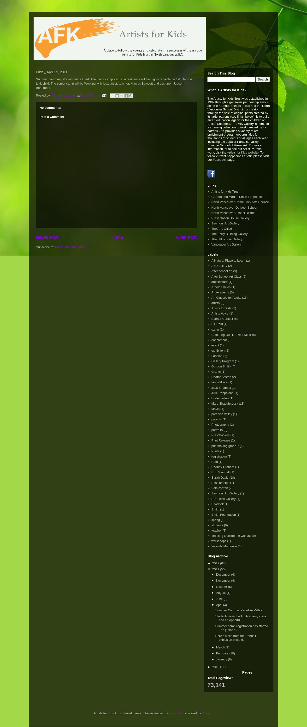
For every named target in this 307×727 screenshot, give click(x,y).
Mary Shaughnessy (224, 403)
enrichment (219, 340)
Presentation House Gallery (230, 218)
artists (215, 303)
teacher (216, 530)
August (221, 593)
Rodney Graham (222, 467)
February (223, 653)
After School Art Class (226, 276)
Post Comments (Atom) (71, 247)
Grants (216, 371)
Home (117, 237)
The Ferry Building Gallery (229, 234)
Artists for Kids (221, 308)
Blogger (207, 713)
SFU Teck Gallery (223, 499)
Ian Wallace (219, 382)
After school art (221, 271)
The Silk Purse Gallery (226, 239)
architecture (219, 282)
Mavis (215, 409)
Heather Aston (221, 377)
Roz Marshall (220, 472)
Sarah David (220, 477)
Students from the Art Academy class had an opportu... (240, 618)
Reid (214, 462)
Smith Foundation (223, 514)
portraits (217, 430)
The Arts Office (221, 228)
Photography (220, 424)
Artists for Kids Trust (225, 191)
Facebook (219, 159)
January (222, 659)
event (215, 345)
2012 (216, 563)
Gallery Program (222, 361)
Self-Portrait (219, 488)
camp (215, 329)
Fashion (216, 356)
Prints (215, 451)
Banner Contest (222, 319)
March (221, 647)
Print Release (220, 440)
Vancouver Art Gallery (226, 244)
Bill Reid (217, 324)
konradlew (176, 713)
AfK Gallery (219, 266)
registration (219, 456)
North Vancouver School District (233, 213)
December (223, 574)
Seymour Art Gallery (225, 223)
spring (215, 520)
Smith (215, 509)
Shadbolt (217, 504)
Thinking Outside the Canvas (231, 536)
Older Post (186, 237)
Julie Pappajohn (222, 393)
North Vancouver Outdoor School (234, 207)
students (217, 525)
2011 (216, 569)
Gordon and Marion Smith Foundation (237, 197)
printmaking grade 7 (225, 446)
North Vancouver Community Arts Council (240, 202)
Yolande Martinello (224, 546)
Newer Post (47, 237)
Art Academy (220, 292)
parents (216, 419)
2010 (216, 667)
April (219, 605)
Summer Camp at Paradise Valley (238, 610)
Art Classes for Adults (226, 297)
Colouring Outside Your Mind (231, 335)
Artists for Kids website (243, 152)
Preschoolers (220, 435)
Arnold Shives (220, 287)
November (223, 580)
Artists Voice (220, 313)
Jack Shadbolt (221, 387)
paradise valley (221, 414)
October (222, 587)
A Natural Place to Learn (228, 260)
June (220, 599)
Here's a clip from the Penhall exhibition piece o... (235, 637)
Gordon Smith (220, 366)
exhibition (217, 350)
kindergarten (220, 398)
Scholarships (220, 483)
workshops (218, 541)
